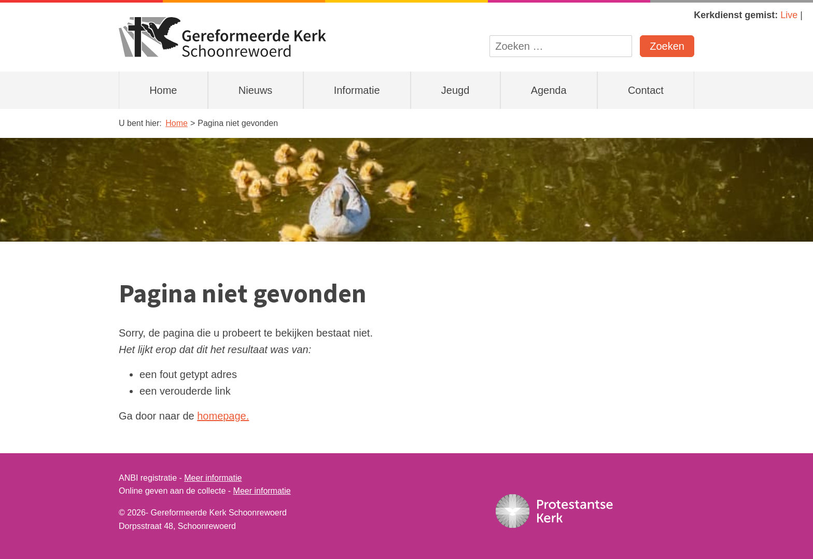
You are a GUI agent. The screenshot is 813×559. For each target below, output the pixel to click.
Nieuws (256, 90)
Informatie (357, 90)
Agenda (549, 90)
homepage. (223, 416)
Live (788, 15)
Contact (646, 90)
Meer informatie (213, 477)
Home (163, 90)
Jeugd (455, 90)
